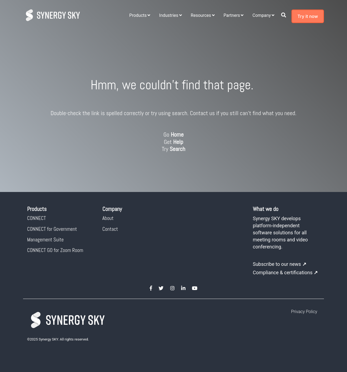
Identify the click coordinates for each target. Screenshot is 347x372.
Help (178, 142)
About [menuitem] (108, 218)
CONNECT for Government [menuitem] (52, 229)
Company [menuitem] (261, 15)
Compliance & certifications (285, 272)
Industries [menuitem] (168, 15)
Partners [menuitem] (232, 15)
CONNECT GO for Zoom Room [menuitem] (55, 250)
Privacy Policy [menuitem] (304, 311)
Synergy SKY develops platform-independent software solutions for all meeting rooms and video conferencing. (280, 233)
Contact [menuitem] (110, 229)
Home (177, 134)
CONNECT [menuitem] (36, 218)
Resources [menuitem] (201, 15)
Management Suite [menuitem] (45, 240)
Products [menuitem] (138, 15)
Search (177, 149)
